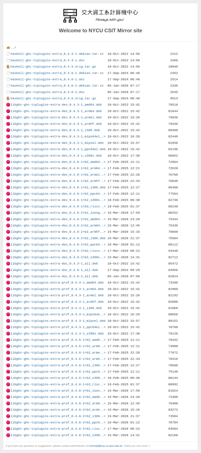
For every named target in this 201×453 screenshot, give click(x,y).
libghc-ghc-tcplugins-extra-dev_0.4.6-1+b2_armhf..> (58, 181)
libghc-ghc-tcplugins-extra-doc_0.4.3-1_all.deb (54, 263)
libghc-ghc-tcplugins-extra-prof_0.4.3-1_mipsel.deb (58, 321)
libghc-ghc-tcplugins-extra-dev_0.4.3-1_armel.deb (56, 117)
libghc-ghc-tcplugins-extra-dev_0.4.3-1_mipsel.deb (57, 143)
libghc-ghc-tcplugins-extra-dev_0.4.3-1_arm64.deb (56, 111)
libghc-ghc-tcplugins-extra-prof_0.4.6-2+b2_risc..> (58, 429)
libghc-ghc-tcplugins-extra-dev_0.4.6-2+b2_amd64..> (58, 219)
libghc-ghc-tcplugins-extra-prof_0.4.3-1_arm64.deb (57, 289)
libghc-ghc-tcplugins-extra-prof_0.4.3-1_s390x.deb (57, 333)
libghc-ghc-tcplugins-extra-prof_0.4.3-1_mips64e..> (58, 314)
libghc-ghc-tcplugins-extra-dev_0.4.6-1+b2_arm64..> (58, 168)
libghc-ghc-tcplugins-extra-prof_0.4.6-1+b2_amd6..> (58, 340)
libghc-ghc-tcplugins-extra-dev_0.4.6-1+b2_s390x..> (58, 200)
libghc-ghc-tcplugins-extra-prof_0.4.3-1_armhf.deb (57, 302)
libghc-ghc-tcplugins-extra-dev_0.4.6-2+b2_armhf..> (58, 232)
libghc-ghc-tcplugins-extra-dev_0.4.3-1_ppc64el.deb (58, 149)
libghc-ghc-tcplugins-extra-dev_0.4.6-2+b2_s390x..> (58, 257)
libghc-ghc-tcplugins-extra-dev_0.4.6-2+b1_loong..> (58, 213)
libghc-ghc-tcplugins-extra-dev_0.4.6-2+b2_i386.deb (58, 238)
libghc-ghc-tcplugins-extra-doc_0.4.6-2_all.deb (54, 276)
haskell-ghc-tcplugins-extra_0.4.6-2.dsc (47, 92)
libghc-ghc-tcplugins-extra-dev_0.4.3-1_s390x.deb (56, 155)
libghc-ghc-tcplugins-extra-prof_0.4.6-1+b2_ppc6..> (58, 371)
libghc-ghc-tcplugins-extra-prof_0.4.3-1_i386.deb (56, 308)
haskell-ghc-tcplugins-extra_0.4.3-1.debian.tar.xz (57, 54)
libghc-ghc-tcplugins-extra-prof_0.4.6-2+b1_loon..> (58, 390)
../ (13, 47)
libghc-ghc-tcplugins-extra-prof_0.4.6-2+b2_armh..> (58, 409)
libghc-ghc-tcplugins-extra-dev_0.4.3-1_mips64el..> (58, 136)
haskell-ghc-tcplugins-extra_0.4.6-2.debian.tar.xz (57, 85)
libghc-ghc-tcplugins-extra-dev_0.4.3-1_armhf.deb (56, 124)
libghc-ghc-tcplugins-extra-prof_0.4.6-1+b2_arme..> (58, 352)
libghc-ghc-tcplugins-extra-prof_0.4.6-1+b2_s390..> (58, 378)
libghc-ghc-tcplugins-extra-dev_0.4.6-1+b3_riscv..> (58, 206)
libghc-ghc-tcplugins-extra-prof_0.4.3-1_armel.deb (57, 295)
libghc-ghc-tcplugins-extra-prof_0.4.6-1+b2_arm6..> (58, 346)
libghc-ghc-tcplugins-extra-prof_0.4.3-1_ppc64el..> (58, 327)
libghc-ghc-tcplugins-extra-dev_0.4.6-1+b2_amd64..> (58, 162)
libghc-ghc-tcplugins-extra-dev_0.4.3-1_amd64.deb (56, 104)
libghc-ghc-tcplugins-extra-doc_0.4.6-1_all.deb (54, 270)
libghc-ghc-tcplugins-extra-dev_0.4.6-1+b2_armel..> (58, 174)
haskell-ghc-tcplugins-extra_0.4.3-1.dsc (47, 60)
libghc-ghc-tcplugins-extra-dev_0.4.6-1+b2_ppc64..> (58, 193)
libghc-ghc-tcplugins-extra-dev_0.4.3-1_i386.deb (55, 130)
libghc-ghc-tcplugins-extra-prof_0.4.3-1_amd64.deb (57, 282)
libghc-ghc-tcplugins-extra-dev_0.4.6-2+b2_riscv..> (58, 251)
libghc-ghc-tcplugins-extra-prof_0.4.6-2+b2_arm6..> (58, 403)
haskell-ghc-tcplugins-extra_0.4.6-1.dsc (47, 79)
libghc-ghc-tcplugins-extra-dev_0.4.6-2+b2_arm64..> (58, 225)
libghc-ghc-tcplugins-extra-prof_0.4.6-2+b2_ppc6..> (58, 422)
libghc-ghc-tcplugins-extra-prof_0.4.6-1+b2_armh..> (58, 359)
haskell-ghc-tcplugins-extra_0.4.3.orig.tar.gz (53, 66)
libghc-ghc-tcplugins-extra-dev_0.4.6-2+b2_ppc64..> (58, 244)
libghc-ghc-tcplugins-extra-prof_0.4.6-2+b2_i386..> (58, 416)
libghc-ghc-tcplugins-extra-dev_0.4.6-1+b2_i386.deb (58, 187)
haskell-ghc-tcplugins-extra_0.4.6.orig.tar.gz (53, 98)
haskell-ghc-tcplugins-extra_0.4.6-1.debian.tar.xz (57, 73)
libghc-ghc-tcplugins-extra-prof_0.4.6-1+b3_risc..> (58, 384)
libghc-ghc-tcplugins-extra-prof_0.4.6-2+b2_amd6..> (58, 397)
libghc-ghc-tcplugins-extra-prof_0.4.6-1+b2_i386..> (58, 365)
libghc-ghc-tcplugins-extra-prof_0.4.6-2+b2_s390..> (58, 435)
